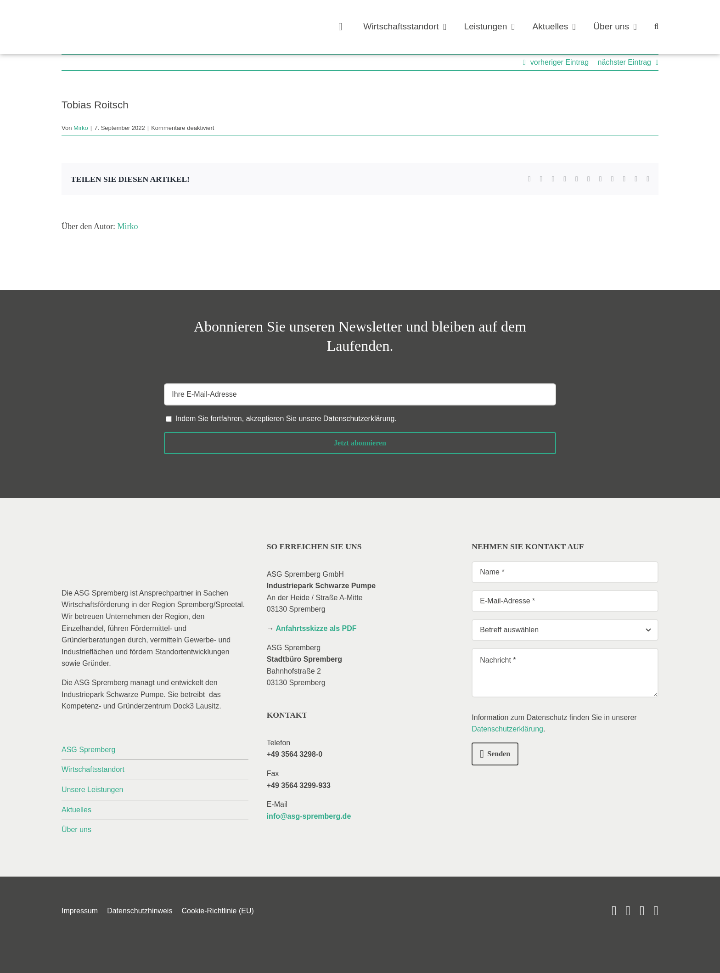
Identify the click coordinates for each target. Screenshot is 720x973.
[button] (656, 27)
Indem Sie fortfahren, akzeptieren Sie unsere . (286, 418)
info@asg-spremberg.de (309, 816)
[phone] (655, 910)
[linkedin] (627, 910)
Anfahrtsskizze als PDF (316, 628)
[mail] (642, 910)
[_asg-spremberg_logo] (114, 17)
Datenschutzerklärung (359, 418)
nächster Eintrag (624, 62)
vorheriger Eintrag (559, 62)
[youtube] (614, 910)
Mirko (80, 127)
